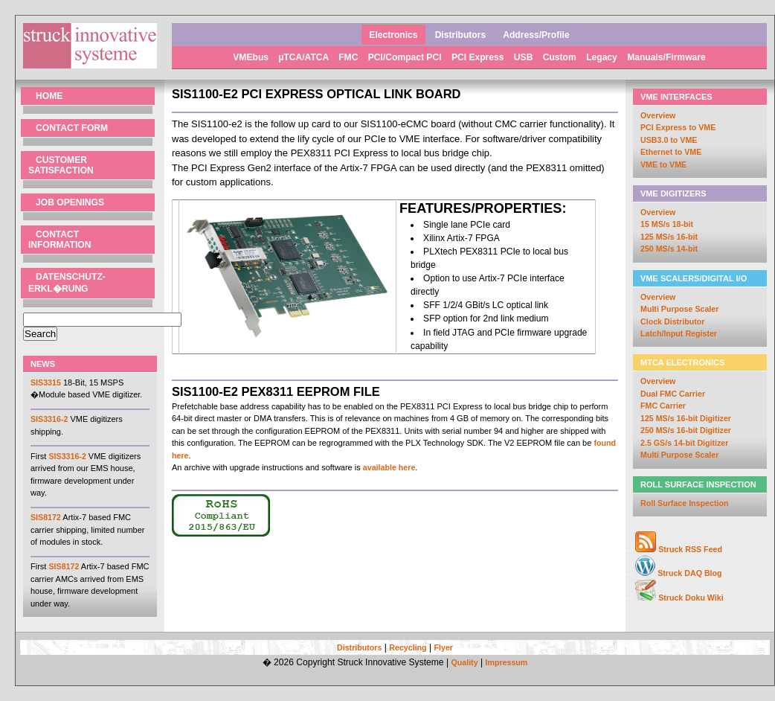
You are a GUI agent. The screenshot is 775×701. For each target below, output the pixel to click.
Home (49, 96)
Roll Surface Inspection (684, 503)
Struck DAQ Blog (689, 573)
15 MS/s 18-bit (666, 224)
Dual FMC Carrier (672, 393)
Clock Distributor (672, 321)
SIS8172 (45, 517)
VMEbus (252, 57)
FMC (349, 57)
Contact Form (72, 128)
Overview (657, 115)
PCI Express (479, 57)
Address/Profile (536, 35)
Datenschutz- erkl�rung (67, 283)
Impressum (506, 662)
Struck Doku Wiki (691, 597)
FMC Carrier (663, 405)
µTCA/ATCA (304, 57)
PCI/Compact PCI (406, 57)
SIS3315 (45, 382)
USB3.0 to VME (668, 139)
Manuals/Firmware (666, 57)
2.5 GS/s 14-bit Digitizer (684, 442)
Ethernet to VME (670, 151)
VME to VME (663, 164)
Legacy (603, 57)
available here (389, 467)
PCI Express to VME (677, 127)
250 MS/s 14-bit (669, 248)
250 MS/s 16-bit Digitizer (685, 430)
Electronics (393, 35)
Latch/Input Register (678, 333)
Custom (561, 57)
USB (525, 57)
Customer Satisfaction (61, 165)
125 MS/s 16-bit (669, 236)
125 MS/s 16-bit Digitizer (685, 418)
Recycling (407, 647)
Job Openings (70, 202)
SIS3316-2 (49, 418)
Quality (464, 662)
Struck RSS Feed (690, 549)
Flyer (443, 647)
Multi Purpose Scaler (679, 308)
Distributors (460, 35)
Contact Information (59, 239)
